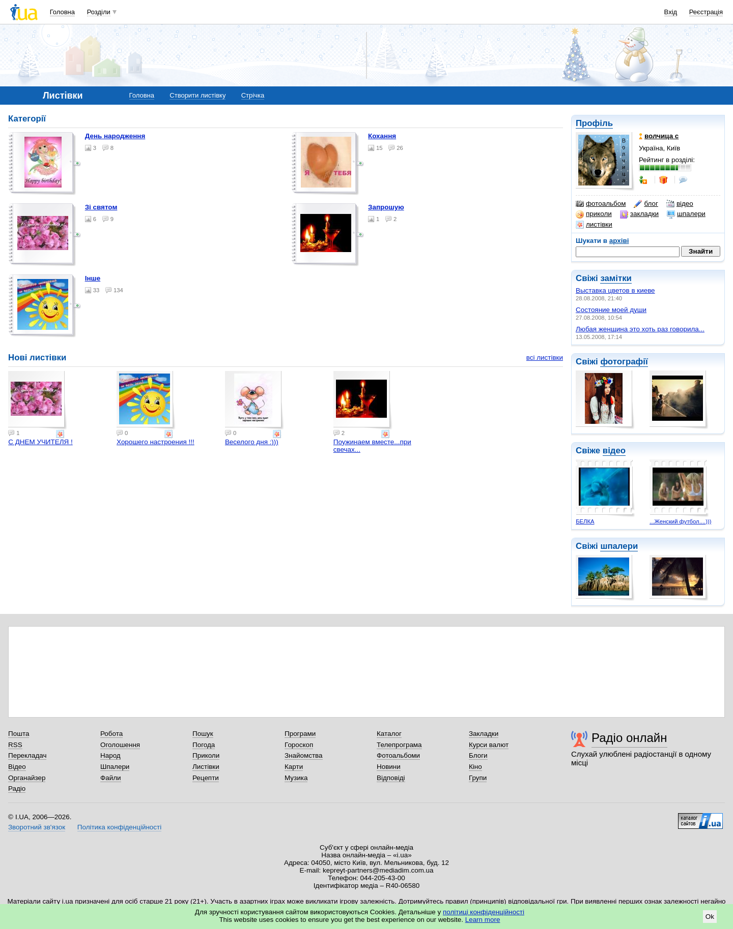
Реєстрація (706, 12)
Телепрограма (399, 745)
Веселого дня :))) (251, 442)
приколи (594, 214)
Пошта (18, 733)
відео (679, 204)
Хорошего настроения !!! (155, 442)
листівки (594, 225)
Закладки (483, 733)
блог (646, 204)
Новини (389, 766)
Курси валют (489, 745)
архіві (619, 240)
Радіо (16, 788)
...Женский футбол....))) (680, 521)
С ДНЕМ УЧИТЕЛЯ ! (40, 442)
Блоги (478, 755)
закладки (639, 214)
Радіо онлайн (629, 738)
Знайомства (304, 755)
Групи (478, 778)
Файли (110, 778)
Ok (710, 916)
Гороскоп (299, 745)
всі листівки (544, 357)
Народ (110, 755)
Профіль (594, 123)
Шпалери (114, 766)
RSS (15, 745)
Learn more (482, 919)
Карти (294, 766)
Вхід (671, 12)
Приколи (205, 755)
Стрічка (252, 95)
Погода (203, 745)
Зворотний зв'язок (36, 827)
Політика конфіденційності (119, 827)
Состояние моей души (611, 310)
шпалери (686, 214)
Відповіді (391, 778)
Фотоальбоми (398, 755)
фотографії (623, 361)
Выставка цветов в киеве (615, 290)
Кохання (382, 136)
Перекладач (27, 755)
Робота (111, 733)
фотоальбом (601, 204)
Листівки (205, 766)
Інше (93, 278)
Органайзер (26, 778)
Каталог (389, 733)
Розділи (98, 12)
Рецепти (205, 778)
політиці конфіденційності (483, 912)
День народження (115, 136)
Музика (296, 778)
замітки (616, 278)
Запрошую (386, 207)
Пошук (202, 733)
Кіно (475, 766)
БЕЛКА (585, 521)
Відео (17, 766)
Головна (62, 12)
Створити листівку (197, 95)
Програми (300, 733)
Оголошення (120, 745)
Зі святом (101, 207)
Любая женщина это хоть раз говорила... (640, 329)
